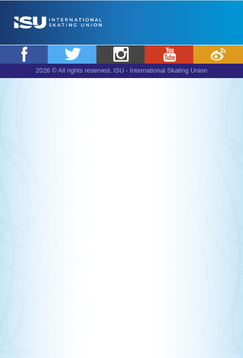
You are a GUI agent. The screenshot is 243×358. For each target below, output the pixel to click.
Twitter (72, 54)
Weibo (218, 54)
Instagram (121, 54)
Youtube (169, 54)
